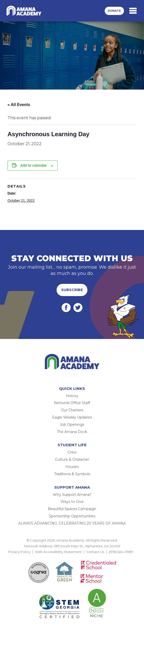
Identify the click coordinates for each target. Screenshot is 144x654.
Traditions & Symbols (72, 474)
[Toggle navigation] (133, 10)
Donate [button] (114, 10)
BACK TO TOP (72, 557)
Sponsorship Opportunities (72, 516)
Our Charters (72, 410)
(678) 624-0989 (121, 552)
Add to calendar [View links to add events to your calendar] (33, 165)
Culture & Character (72, 459)
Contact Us (95, 552)
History (72, 396)
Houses (72, 466)
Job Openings (72, 424)
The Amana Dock (72, 432)
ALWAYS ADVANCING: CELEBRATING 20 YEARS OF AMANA (72, 523)
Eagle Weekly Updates (72, 417)
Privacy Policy (19, 552)
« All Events (19, 105)
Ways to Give (72, 501)
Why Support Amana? (72, 494)
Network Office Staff (72, 403)
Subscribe (72, 290)
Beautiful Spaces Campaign (72, 509)
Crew (72, 452)
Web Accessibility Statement (58, 552)
